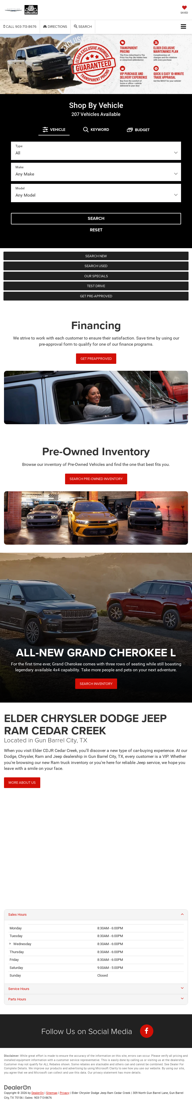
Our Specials (96, 276)
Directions (55, 26)
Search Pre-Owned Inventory (96, 478)
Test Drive (96, 285)
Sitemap (51, 1093)
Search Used (96, 265)
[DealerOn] (17, 1087)
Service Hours (96, 989)
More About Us (22, 782)
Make (19, 167)
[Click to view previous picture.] (14, 64)
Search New (96, 256)
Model (20, 188)
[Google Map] (96, 851)
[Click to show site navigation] (183, 27)
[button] (20, 26)
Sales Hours (96, 914)
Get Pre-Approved (96, 296)
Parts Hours (96, 999)
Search (96, 218)
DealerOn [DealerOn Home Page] (37, 1093)
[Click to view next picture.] (177, 64)
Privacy (64, 1093)
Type (18, 146)
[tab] (54, 129)
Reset (96, 230)
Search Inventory (96, 683)
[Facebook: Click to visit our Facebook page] (146, 1031)
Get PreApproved (96, 358)
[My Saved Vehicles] (184, 10)
